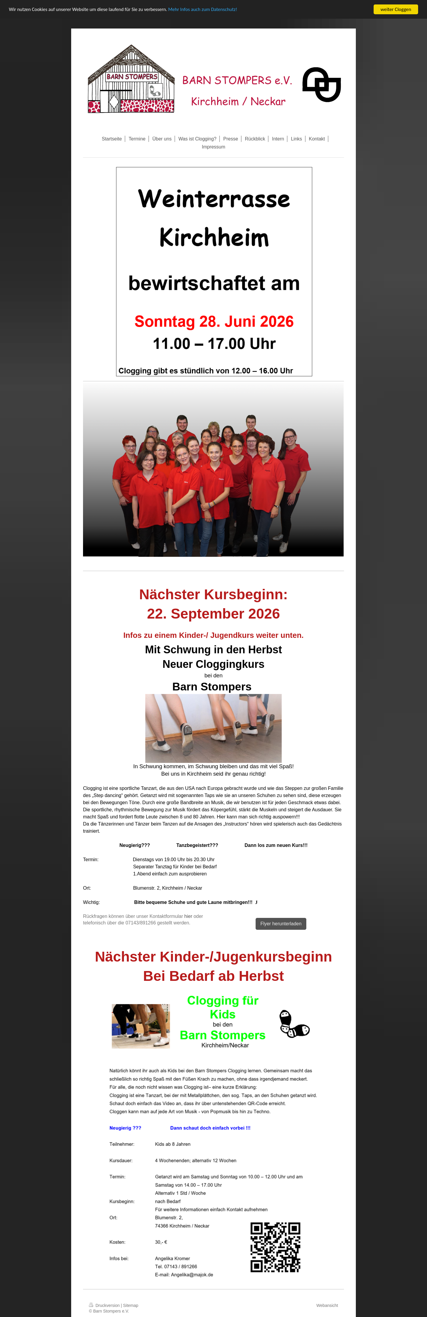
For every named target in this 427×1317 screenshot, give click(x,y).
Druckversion (105, 1305)
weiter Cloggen (395, 9)
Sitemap (130, 1305)
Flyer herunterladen (281, 923)
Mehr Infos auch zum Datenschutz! (209, 10)
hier (188, 916)
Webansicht (327, 1305)
